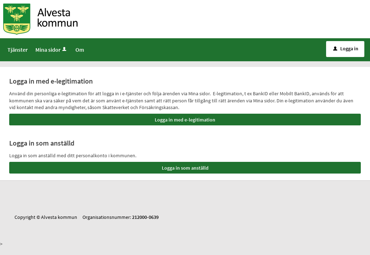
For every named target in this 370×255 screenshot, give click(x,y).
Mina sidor (51, 49)
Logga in (345, 48)
